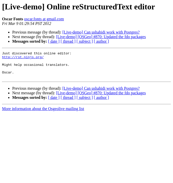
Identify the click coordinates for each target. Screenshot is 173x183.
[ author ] (101, 41)
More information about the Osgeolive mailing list (43, 114)
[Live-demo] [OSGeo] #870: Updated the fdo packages (101, 37)
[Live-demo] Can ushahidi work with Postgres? (101, 32)
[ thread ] (68, 41)
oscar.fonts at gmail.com (44, 19)
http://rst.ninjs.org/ (23, 58)
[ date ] (54, 41)
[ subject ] (85, 41)
